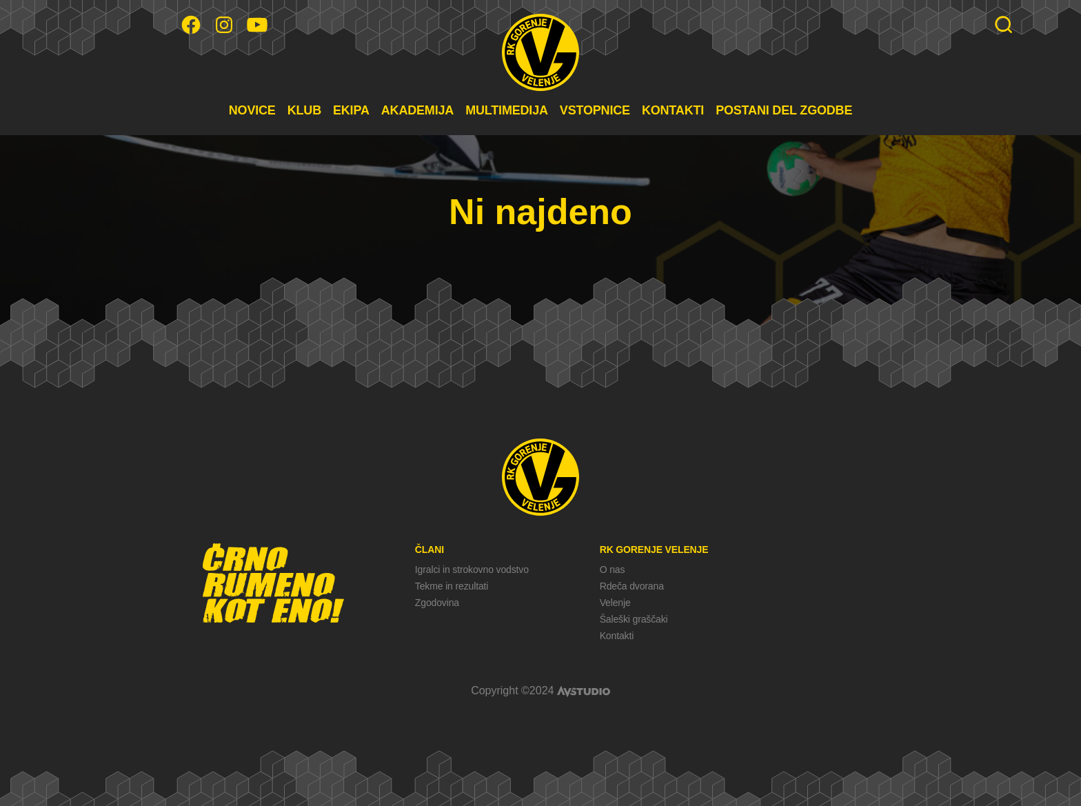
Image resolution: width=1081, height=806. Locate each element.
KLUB (304, 110)
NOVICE (252, 110)
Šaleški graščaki (634, 619)
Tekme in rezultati (451, 586)
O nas (612, 569)
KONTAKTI (673, 110)
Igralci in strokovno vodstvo (472, 569)
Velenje (615, 602)
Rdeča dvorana (632, 586)
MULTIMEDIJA (506, 110)
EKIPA (351, 110)
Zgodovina (437, 602)
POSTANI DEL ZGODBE (784, 110)
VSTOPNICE (595, 110)
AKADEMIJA (417, 110)
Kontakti (617, 635)
